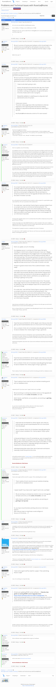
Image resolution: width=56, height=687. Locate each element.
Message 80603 (14, 125)
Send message (5, 24)
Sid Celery (4, 64)
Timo (4, 538)
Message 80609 (14, 319)
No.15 (3, 522)
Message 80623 (14, 654)
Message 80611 (14, 377)
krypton (3, 470)
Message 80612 (14, 418)
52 (8, 17)
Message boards (5, 13)
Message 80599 (14, 41)
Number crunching (13, 13)
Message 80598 (14, 22)
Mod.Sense (4, 418)
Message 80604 (14, 144)
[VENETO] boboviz (4, 42)
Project (18, 1)
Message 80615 (14, 522)
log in (15, 15)
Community (33, 1)
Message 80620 (14, 635)
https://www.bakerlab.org (28, 685)
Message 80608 (14, 241)
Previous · (3, 17)
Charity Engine (28, 456)
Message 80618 (14, 567)
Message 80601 (14, 64)
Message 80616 (14, 538)
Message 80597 (43, 41)
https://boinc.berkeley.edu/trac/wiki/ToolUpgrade (24, 549)
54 (11, 17)
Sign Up (46, 1)
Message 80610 (14, 352)
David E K (5, 144)
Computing (25, 1)
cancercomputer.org (35, 559)
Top (53, 675)
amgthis (3, 241)
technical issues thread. (25, 658)
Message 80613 (14, 470)
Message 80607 (14, 183)
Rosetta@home (6, 1)
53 (9, 17)
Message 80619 (14, 588)
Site (39, 1)
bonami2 (4, 22)
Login (51, 1)
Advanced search (5, 10)
